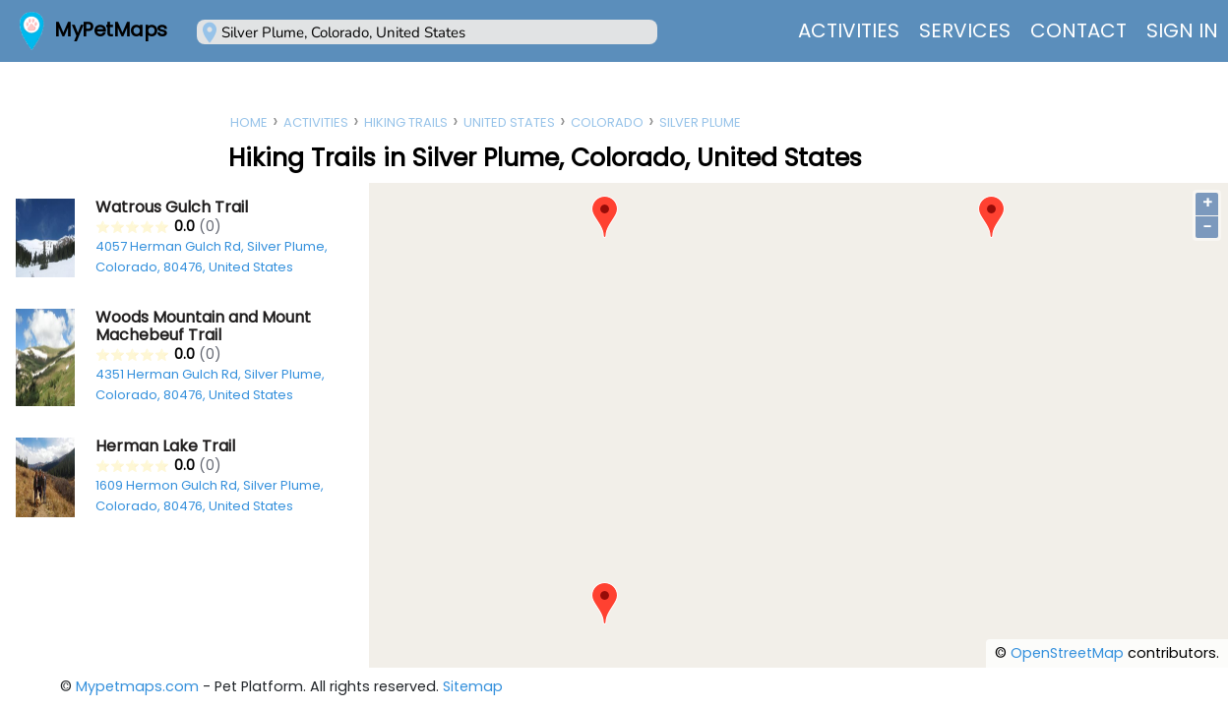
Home (249, 122)
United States (509, 122)
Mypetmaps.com (137, 686)
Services (965, 30)
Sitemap (473, 686)
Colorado (607, 122)
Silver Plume (700, 122)
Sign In (1182, 30)
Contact (1078, 30)
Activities (848, 30)
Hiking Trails (406, 122)
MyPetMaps (110, 29)
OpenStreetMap (1067, 653)
